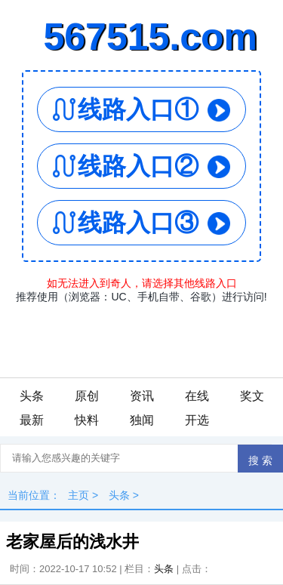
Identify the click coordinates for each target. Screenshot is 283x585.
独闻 (142, 420)
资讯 (142, 395)
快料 (87, 420)
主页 (78, 495)
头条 (32, 395)
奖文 (252, 395)
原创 (87, 395)
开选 (197, 420)
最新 (32, 420)
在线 (197, 395)
